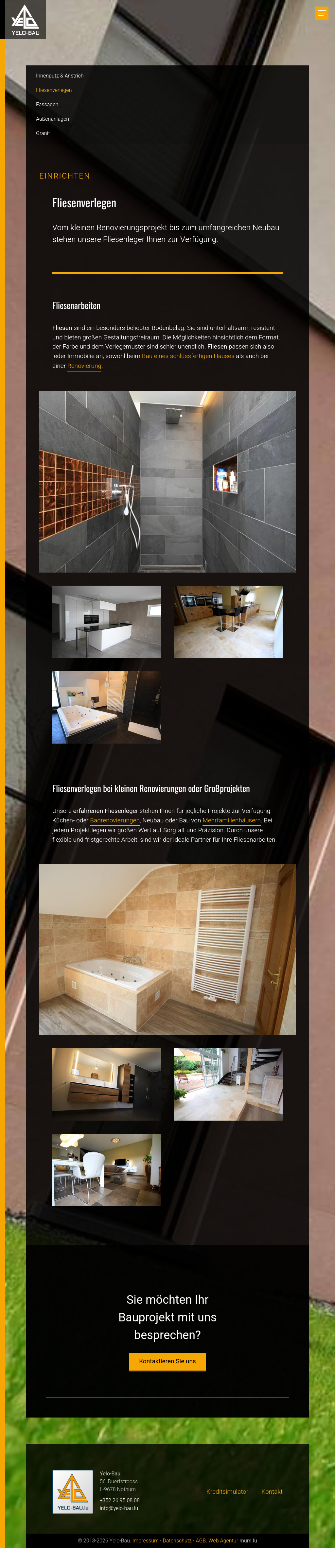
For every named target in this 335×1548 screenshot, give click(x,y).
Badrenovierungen (115, 820)
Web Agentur (223, 1541)
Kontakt (272, 1491)
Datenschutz (177, 1541)
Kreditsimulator (227, 1491)
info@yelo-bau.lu (119, 1508)
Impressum (145, 1541)
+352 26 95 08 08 (120, 1501)
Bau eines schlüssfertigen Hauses (188, 356)
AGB (201, 1541)
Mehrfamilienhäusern (232, 820)
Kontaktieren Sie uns (167, 1361)
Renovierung (84, 365)
